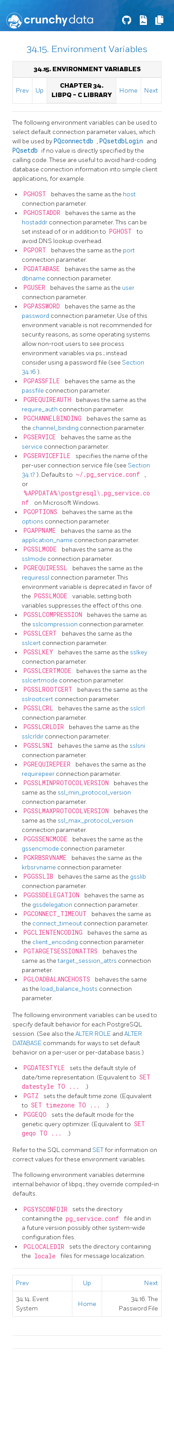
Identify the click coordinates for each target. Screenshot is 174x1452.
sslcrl (137, 708)
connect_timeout (57, 923)
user (128, 288)
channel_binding (56, 428)
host (129, 194)
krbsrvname (39, 867)
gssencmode (41, 848)
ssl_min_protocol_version (94, 792)
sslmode (34, 559)
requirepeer (39, 774)
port (129, 250)
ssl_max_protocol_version (95, 820)
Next (151, 90)
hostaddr (35, 222)
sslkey (138, 652)
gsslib (138, 876)
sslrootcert (38, 699)
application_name (48, 540)
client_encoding (55, 942)
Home (128, 90)
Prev (22, 90)
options (33, 521)
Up (40, 90)
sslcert (32, 643)
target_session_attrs (88, 961)
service (33, 446)
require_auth (40, 409)
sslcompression (55, 624)
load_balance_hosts (69, 989)
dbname (34, 278)
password (36, 316)
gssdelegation (53, 905)
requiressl (36, 577)
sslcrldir (33, 736)
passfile (33, 390)
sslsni (137, 746)
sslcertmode (40, 680)
